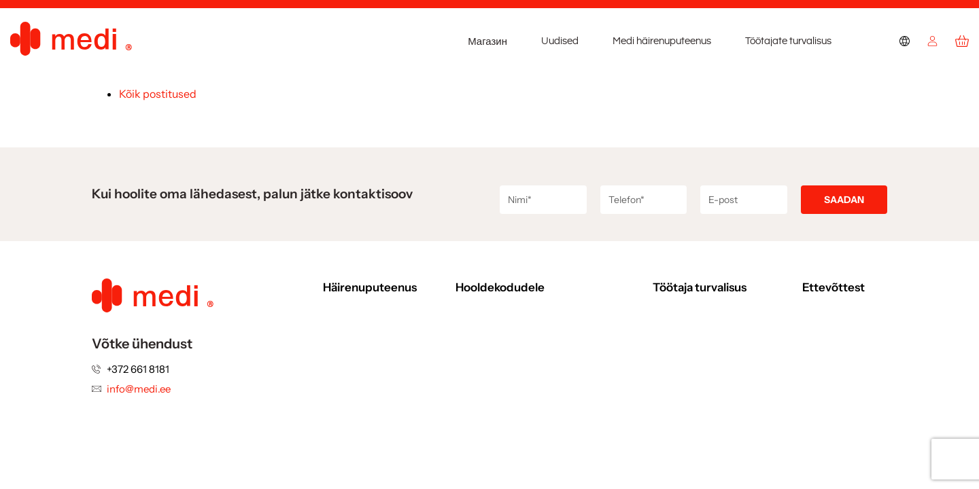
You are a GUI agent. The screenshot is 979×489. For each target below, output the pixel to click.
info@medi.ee (139, 388)
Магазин (487, 42)
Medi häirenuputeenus (662, 41)
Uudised (560, 41)
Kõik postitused (157, 94)
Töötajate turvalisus (788, 41)
